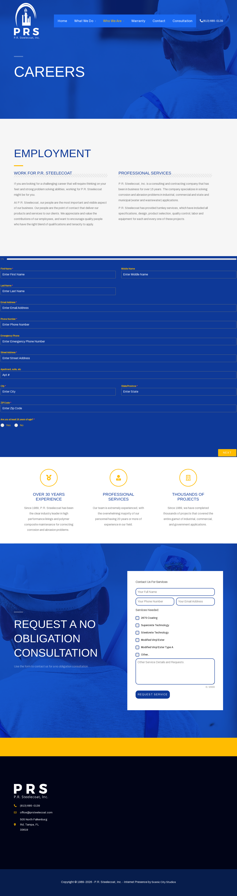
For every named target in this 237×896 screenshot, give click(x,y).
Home (66, 21)
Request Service (153, 694)
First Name (7, 269)
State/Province (129, 386)
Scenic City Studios (163, 881)
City (3, 386)
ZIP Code (6, 403)
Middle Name (128, 269)
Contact (160, 21)
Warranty (140, 21)
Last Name (7, 285)
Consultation (183, 21)
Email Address (9, 302)
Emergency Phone (10, 336)
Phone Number (9, 319)
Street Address (9, 352)
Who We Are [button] (115, 21)
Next (227, 452)
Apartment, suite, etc (11, 369)
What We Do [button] (87, 21)
